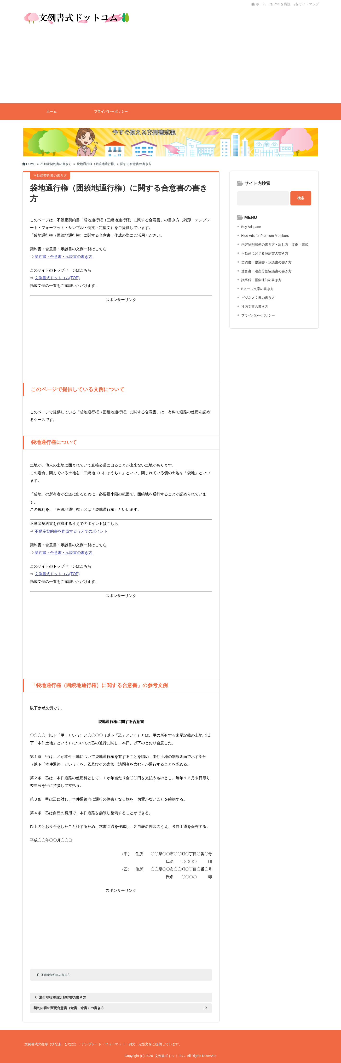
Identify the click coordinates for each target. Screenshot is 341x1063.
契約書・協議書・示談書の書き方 (266, 262)
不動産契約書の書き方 (55, 975)
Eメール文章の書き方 (257, 289)
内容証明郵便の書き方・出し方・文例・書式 (274, 244)
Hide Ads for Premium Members (265, 236)
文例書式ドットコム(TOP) (57, 278)
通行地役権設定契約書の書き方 (62, 997)
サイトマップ (306, 4)
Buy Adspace (251, 227)
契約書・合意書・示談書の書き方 (63, 257)
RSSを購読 (281, 4)
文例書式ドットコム (170, 1056)
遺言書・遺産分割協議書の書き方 (266, 271)
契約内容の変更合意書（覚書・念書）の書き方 (69, 1008)
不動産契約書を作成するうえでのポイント (71, 531)
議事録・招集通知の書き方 (261, 280)
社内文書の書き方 (254, 306)
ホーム (258, 4)
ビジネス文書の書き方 (258, 298)
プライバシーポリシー (111, 111)
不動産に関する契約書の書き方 (264, 253)
